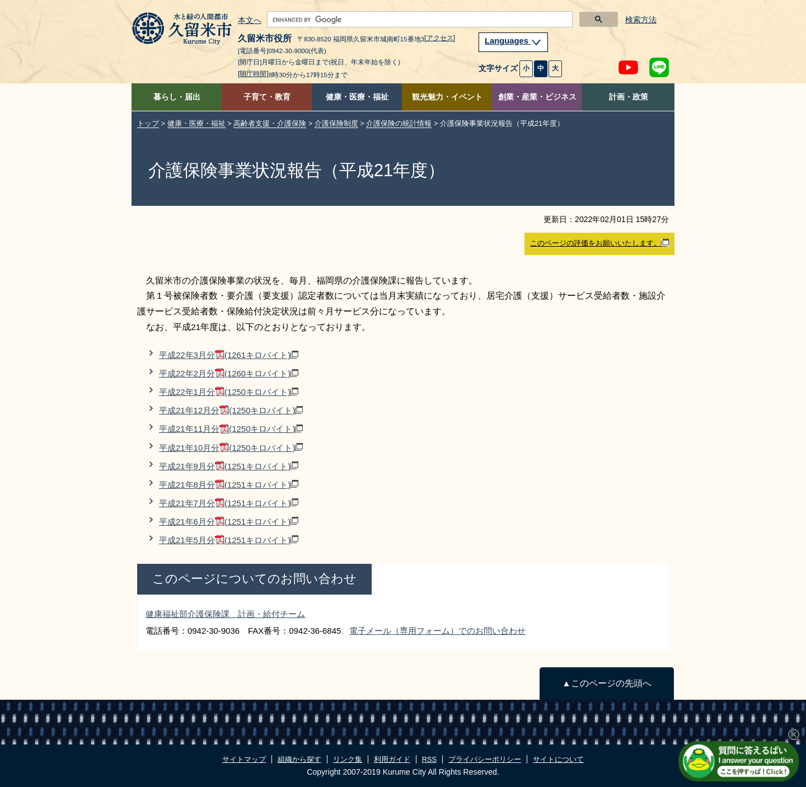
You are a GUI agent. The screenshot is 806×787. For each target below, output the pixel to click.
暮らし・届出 (176, 97)
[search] (419, 20)
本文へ (249, 21)
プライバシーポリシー (484, 759)
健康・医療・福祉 (357, 97)
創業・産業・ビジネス (537, 97)
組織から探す (299, 759)
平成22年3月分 (228, 355)
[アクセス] (439, 38)
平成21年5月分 (228, 540)
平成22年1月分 (228, 392)
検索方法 (641, 20)
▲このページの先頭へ (606, 683)
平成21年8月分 (228, 484)
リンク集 (347, 759)
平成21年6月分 (228, 521)
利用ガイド (392, 759)
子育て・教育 (266, 97)
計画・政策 (628, 97)
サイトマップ (244, 759)
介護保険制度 (336, 123)
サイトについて (558, 759)
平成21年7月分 (228, 503)
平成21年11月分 (231, 428)
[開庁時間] (253, 74)
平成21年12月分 (231, 410)
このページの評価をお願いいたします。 (599, 243)
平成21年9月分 (228, 466)
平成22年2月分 (228, 373)
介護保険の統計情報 (399, 123)
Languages (513, 40)
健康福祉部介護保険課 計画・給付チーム (225, 614)
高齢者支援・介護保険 (269, 123)
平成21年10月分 (231, 448)
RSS (429, 759)
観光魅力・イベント (447, 97)
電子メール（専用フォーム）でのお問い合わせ (437, 630)
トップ (148, 123)
